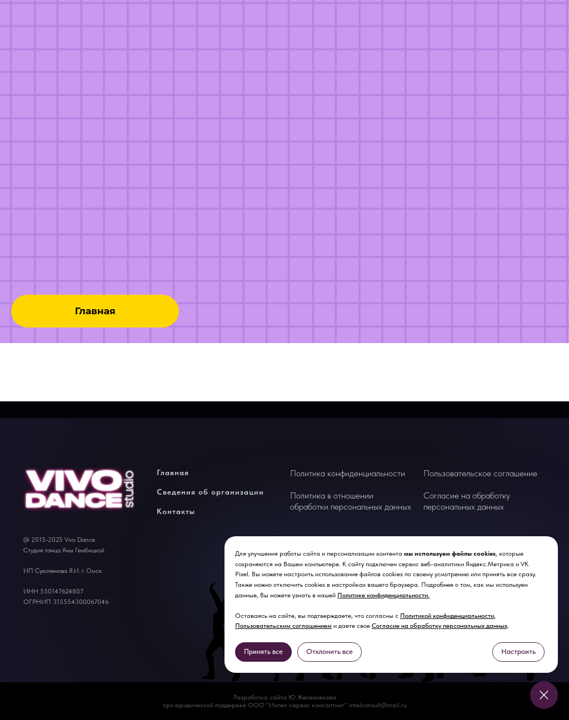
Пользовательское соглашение (480, 473)
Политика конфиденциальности (347, 473)
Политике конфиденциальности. (383, 595)
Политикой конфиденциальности (447, 616)
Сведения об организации (210, 491)
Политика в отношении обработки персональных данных (350, 501)
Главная (173, 472)
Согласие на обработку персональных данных (439, 626)
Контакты (176, 511)
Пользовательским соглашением (283, 626)
